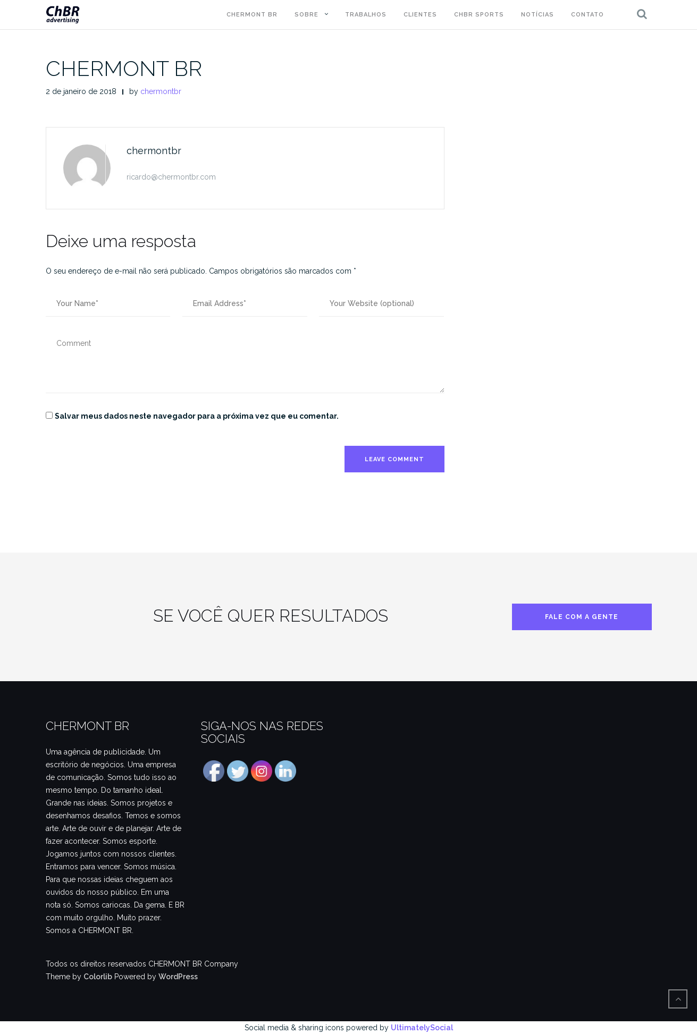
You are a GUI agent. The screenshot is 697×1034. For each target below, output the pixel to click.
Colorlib (97, 976)
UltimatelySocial (422, 1027)
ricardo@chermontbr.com (171, 177)
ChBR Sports (479, 14)
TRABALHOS (366, 14)
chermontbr (160, 91)
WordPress (178, 976)
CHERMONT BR (252, 14)
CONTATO (587, 14)
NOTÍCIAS (537, 14)
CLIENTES (420, 14)
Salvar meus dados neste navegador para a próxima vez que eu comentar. (197, 416)
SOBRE (306, 14)
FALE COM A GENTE (581, 617)
